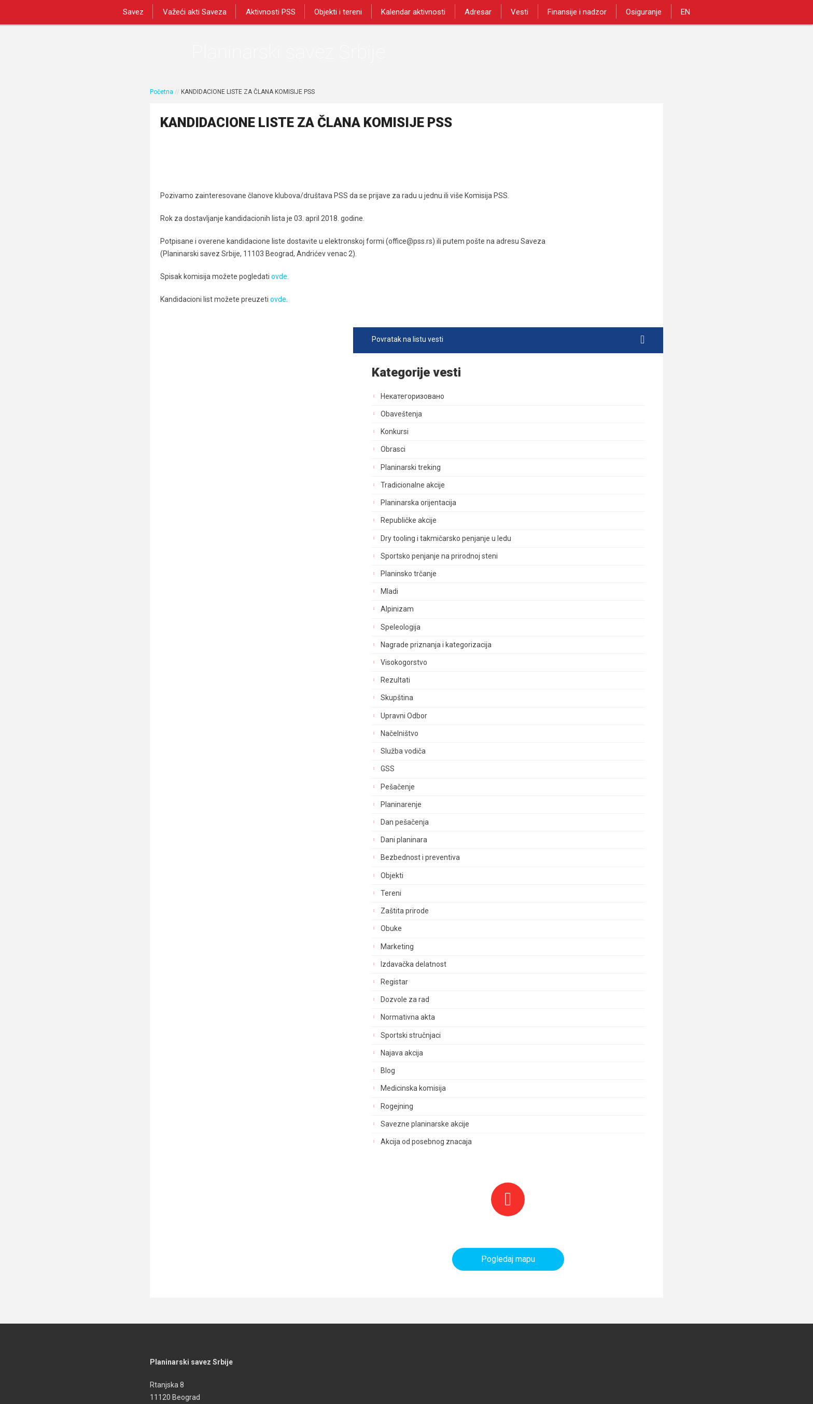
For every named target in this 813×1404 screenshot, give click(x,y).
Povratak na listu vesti (578, 121)
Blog (528, 860)
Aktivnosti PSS (275, 11)
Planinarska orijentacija (559, 284)
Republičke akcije (549, 301)
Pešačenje (538, 577)
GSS (528, 559)
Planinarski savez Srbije (308, 54)
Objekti (532, 665)
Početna (161, 97)
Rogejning (537, 896)
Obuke (531, 719)
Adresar (477, 11)
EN (676, 11)
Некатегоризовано (553, 177)
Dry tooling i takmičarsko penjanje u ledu (578, 323)
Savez (142, 11)
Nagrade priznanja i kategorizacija (576, 434)
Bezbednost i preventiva (560, 648)
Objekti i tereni (341, 11)
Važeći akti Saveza (201, 11)
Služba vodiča (543, 541)
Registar (535, 772)
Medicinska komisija (553, 878)
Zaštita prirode (545, 701)
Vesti (516, 11)
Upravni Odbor (544, 506)
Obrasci (533, 231)
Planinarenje (541, 594)
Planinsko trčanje (549, 363)
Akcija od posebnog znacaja (566, 931)
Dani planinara (544, 630)
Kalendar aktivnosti (414, 11)
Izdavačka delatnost (554, 754)
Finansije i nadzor (571, 11)
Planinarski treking (551, 248)
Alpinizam (537, 399)
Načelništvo (540, 523)
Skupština (537, 488)
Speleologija (541, 417)
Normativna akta (548, 807)
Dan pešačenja (545, 612)
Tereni (531, 683)
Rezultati (536, 470)
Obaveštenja (542, 195)
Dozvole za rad (545, 790)
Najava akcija (542, 843)
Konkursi (535, 212)
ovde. (280, 313)
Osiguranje (636, 11)
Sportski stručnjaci (551, 825)
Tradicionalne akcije (553, 266)
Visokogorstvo (544, 452)
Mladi (530, 382)
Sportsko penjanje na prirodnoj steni (579, 346)
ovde (278, 336)
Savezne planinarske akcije (565, 914)
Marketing (537, 736)
